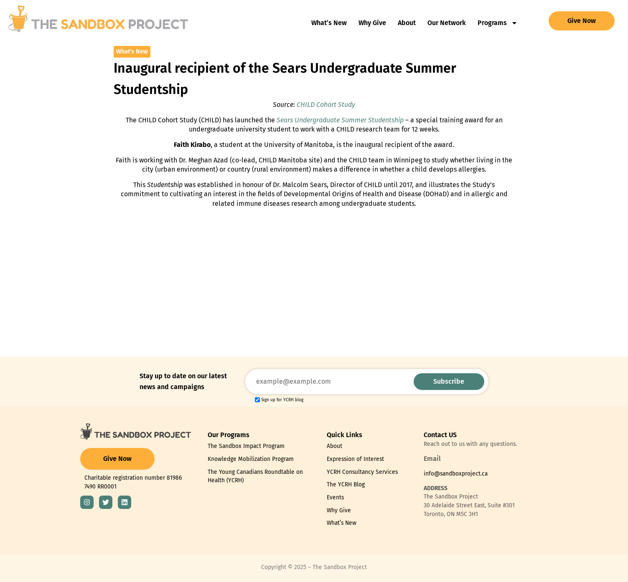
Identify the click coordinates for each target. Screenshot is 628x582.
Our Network (446, 23)
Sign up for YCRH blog (282, 400)
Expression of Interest (355, 459)
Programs (498, 22)
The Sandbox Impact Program (246, 446)
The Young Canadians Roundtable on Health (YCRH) (255, 476)
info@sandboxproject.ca (456, 473)
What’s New (329, 23)
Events (335, 497)
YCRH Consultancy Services (362, 472)
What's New (132, 51)
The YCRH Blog (346, 484)
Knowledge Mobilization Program (251, 459)
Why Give (372, 23)
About (407, 23)
